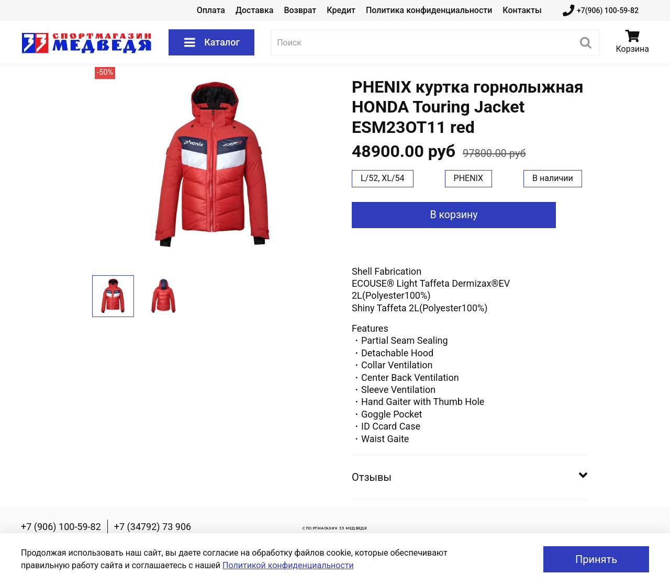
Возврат (300, 10)
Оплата (211, 10)
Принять (596, 559)
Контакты (521, 10)
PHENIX (469, 178)
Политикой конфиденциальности (288, 565)
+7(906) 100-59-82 (601, 10)
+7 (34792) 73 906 (152, 526)
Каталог (211, 42)
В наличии (552, 178)
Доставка (254, 10)
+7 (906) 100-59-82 (61, 526)
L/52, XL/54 (383, 178)
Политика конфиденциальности (429, 10)
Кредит (341, 10)
